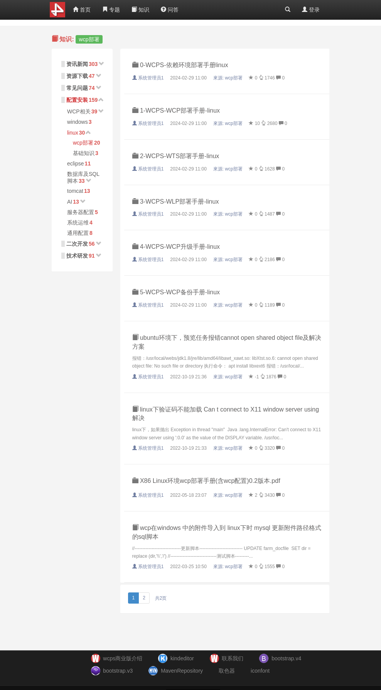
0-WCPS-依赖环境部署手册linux (180, 65)
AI (69, 202)
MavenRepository (182, 671)
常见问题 (77, 88)
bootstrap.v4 (286, 658)
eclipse (75, 163)
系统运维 (78, 222)
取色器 (227, 671)
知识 (140, 10)
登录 (311, 10)
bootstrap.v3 (118, 671)
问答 (170, 10)
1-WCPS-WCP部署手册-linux (176, 110)
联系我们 (232, 658)
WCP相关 (79, 111)
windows (77, 122)
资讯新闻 (77, 64)
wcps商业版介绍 (122, 658)
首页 (82, 10)
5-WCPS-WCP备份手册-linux (176, 292)
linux (72, 133)
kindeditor (182, 658)
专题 (111, 10)
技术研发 (77, 256)
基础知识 (83, 153)
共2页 (161, 598)
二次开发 (77, 244)
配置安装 (77, 100)
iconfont (260, 671)
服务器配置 (80, 212)
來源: (228, 78)
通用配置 (78, 233)
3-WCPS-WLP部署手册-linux (175, 201)
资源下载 (77, 76)
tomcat (75, 191)
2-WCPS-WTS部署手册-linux (175, 156)
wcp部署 (83, 143)
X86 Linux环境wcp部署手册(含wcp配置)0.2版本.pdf (206, 480)
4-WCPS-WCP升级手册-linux (176, 246)
